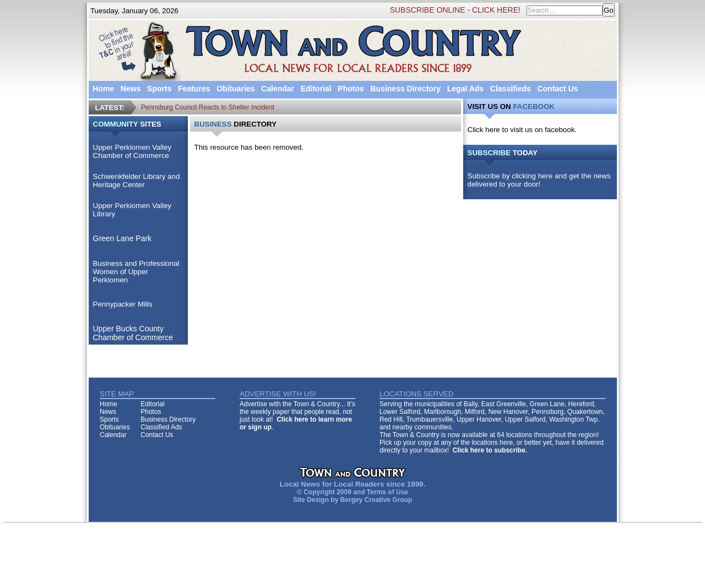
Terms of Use (387, 492)
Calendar (277, 88)
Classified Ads (161, 427)
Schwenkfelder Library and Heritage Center (136, 180)
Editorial (316, 88)
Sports (159, 88)
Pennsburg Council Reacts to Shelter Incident (207, 107)
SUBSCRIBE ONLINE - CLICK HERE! (455, 10)
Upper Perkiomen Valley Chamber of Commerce (132, 151)
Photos (351, 88)
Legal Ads (465, 88)
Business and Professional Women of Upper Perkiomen (136, 271)
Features (194, 88)
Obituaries (235, 88)
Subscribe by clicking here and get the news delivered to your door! (539, 180)
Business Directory (405, 88)
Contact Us (557, 88)
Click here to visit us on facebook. (522, 129)
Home (103, 88)
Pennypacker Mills (123, 304)
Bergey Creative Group (376, 500)
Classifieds (510, 88)
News (131, 88)
